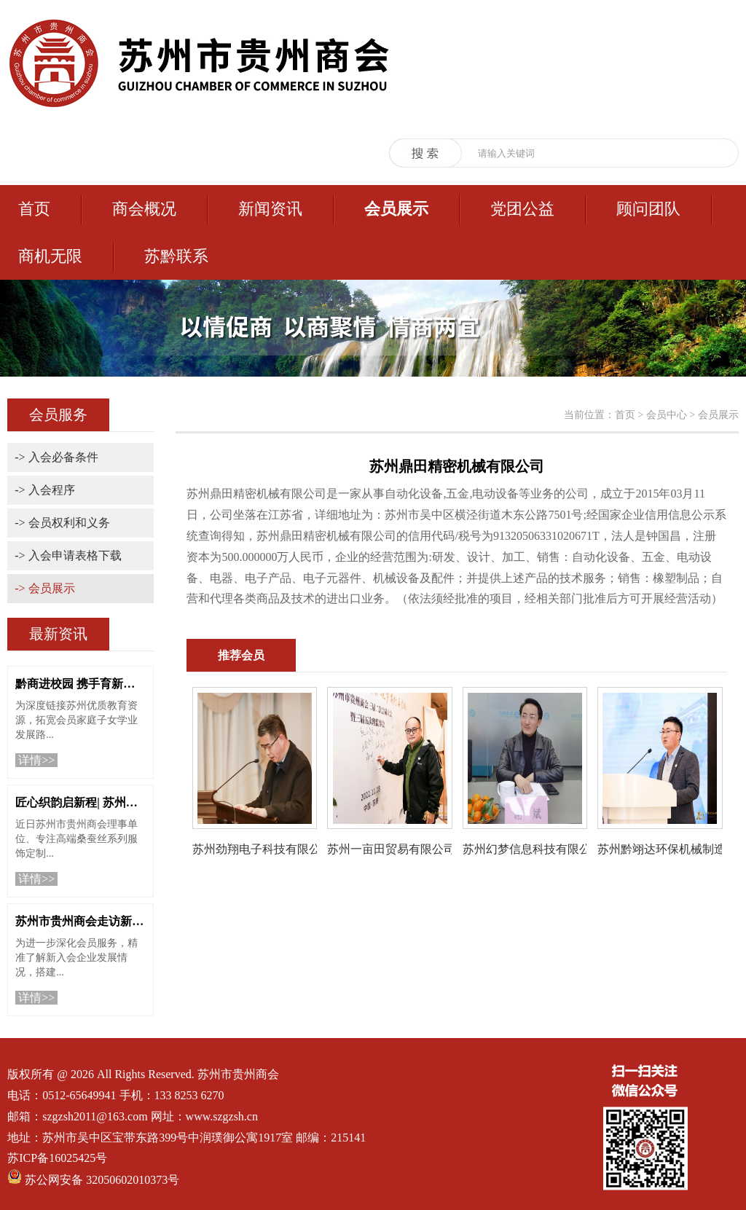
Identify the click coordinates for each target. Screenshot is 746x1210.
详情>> (36, 760)
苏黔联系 (176, 256)
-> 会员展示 (44, 588)
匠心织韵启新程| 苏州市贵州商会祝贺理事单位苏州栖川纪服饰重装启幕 (80, 802)
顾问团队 (648, 209)
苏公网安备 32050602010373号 (102, 1180)
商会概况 (144, 209)
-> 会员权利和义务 (62, 522)
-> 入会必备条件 (56, 457)
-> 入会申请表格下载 (68, 555)
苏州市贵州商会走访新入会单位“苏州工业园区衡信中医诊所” (80, 921)
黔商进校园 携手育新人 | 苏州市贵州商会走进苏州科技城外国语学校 (80, 683)
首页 (34, 209)
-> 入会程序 (44, 490)
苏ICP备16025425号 (57, 1158)
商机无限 (50, 256)
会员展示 (396, 209)
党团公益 (522, 209)
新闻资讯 (270, 209)
